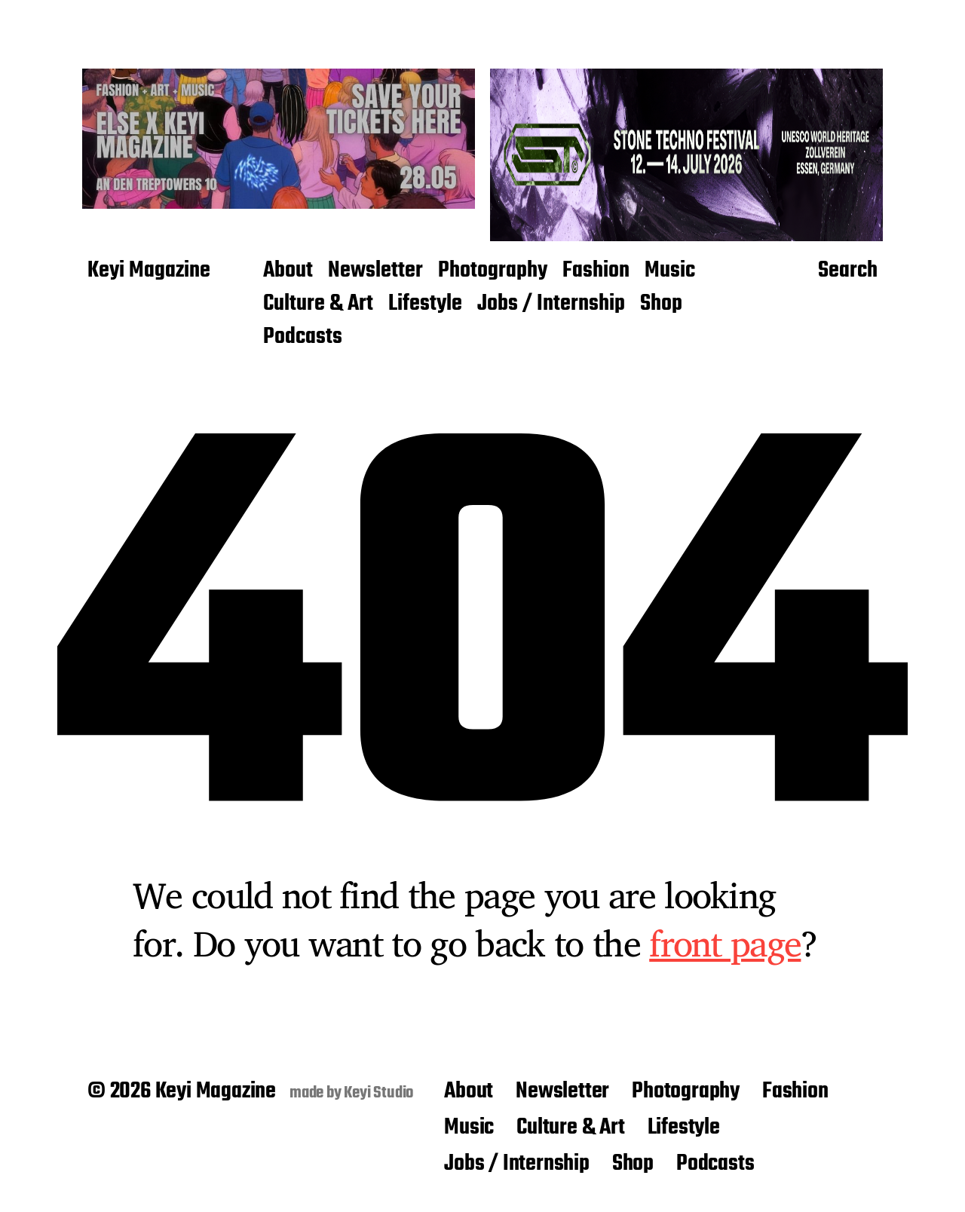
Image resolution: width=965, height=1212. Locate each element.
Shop (661, 304)
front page (725, 943)
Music (670, 271)
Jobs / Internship (551, 304)
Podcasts (302, 337)
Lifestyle (425, 304)
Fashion (596, 271)
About (288, 271)
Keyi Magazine (148, 271)
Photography (492, 271)
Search (848, 271)
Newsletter (375, 271)
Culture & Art (318, 304)
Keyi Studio (379, 1093)
